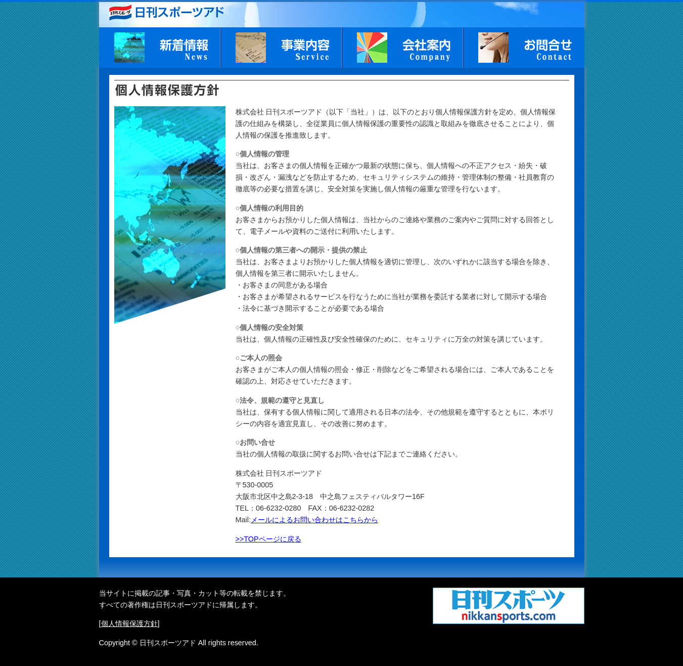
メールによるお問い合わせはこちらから (314, 520)
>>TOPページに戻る (268, 539)
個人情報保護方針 (129, 623)
